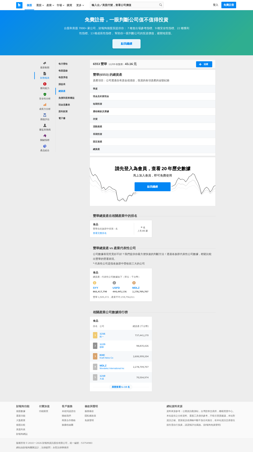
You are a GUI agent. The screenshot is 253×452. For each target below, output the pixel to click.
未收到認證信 (69, 411)
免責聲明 (89, 420)
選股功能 (20, 415)
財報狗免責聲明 (212, 425)
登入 (215, 4)
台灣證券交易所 (209, 411)
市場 (61, 5)
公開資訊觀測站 (191, 411)
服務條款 (89, 411)
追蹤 (203, 64)
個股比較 (20, 425)
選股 (40, 5)
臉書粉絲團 (67, 425)
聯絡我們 (66, 415)
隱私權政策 (90, 415)
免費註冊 (228, 4)
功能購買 (43, 411)
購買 (69, 5)
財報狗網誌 (22, 434)
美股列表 (20, 429)
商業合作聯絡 (69, 420)
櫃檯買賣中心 (226, 411)
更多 (80, 5)
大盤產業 (20, 420)
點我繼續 (126, 43)
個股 (29, 5)
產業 (50, 5)
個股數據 (20, 411)
